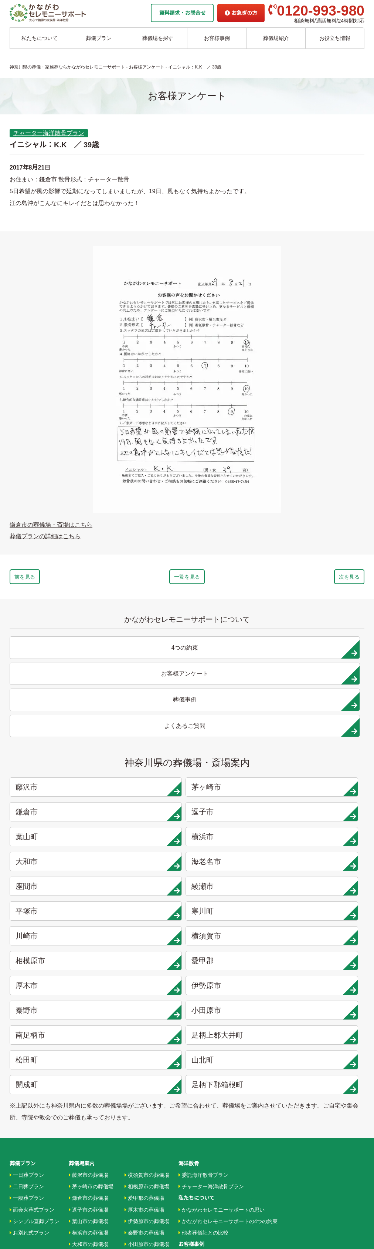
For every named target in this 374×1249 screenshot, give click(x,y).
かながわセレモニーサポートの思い (221, 986)
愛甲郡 (324, 791)
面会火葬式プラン (32, 986)
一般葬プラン (27, 975)
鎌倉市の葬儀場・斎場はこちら (51, 525)
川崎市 (55, 791)
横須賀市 (144, 791)
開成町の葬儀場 (144, 1078)
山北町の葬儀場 (144, 1067)
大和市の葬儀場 (88, 1021)
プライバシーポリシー (204, 1178)
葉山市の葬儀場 (88, 998)
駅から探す (193, 1097)
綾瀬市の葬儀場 (88, 1055)
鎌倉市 (48, 179)
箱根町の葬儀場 (144, 1090)
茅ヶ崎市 (144, 716)
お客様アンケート (200, 1055)
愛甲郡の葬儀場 (144, 975)
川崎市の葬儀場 (88, 1090)
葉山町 (55, 741)
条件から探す (195, 1109)
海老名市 (324, 741)
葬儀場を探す (157, 38)
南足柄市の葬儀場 (147, 1032)
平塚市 (234, 766)
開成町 (55, 865)
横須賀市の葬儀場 (147, 952)
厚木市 (55, 815)
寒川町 (324, 766)
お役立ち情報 (334, 38)
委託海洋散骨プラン (203, 952)
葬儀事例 (190, 1044)
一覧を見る (187, 578)
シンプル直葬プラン (34, 998)
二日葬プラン (27, 963)
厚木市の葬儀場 (144, 986)
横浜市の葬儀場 (88, 1009)
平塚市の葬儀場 (88, 1067)
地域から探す (195, 1086)
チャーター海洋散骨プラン (48, 133)
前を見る (46, 578)
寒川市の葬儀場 (88, 1078)
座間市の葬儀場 (88, 1044)
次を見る (328, 578)
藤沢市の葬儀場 (88, 952)
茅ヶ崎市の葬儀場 (91, 963)
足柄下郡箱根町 (144, 865)
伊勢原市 (144, 815)
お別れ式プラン (29, 1009)
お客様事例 (217, 38)
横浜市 (144, 741)
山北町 (324, 840)
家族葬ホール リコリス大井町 (212, 1132)
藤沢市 (55, 716)
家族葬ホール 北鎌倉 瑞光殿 (211, 1120)
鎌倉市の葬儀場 (88, 975)
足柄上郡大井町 (144, 840)
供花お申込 (191, 1189)
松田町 (234, 840)
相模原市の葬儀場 (147, 963)
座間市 (55, 766)
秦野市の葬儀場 (144, 1009)
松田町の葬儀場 (144, 1055)
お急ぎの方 (241, 13)
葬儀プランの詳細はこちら (45, 536)
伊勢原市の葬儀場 (147, 998)
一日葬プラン (27, 952)
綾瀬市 (144, 766)
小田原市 (324, 815)
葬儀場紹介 (276, 38)
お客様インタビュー (203, 1032)
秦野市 (234, 815)
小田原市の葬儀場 (147, 1021)
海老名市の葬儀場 (91, 1032)
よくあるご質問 (196, 1166)
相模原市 (234, 791)
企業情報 (188, 1143)
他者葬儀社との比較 (203, 1009)
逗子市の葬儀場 (88, 986)
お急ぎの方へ (194, 1155)
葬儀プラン (99, 38)
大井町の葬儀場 (144, 1044)
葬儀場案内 (82, 940)
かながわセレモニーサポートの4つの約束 (228, 998)
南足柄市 (55, 840)
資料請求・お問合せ (182, 13)
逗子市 (324, 716)
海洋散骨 (188, 940)
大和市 (234, 741)
